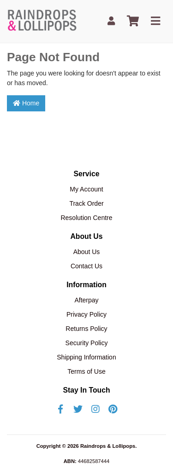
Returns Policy (86, 328)
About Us (86, 251)
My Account (86, 189)
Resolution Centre (86, 217)
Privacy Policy (86, 314)
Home (26, 103)
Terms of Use (86, 371)
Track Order (86, 203)
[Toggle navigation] (155, 21)
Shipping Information (86, 357)
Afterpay (86, 300)
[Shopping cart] (133, 21)
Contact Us (86, 266)
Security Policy (87, 343)
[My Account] (111, 21)
